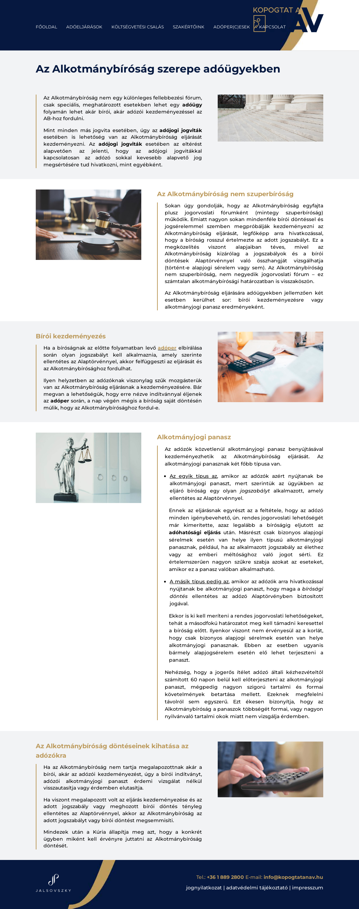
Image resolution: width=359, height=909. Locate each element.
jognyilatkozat (204, 887)
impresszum (307, 887)
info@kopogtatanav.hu (293, 877)
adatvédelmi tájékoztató (257, 887)
